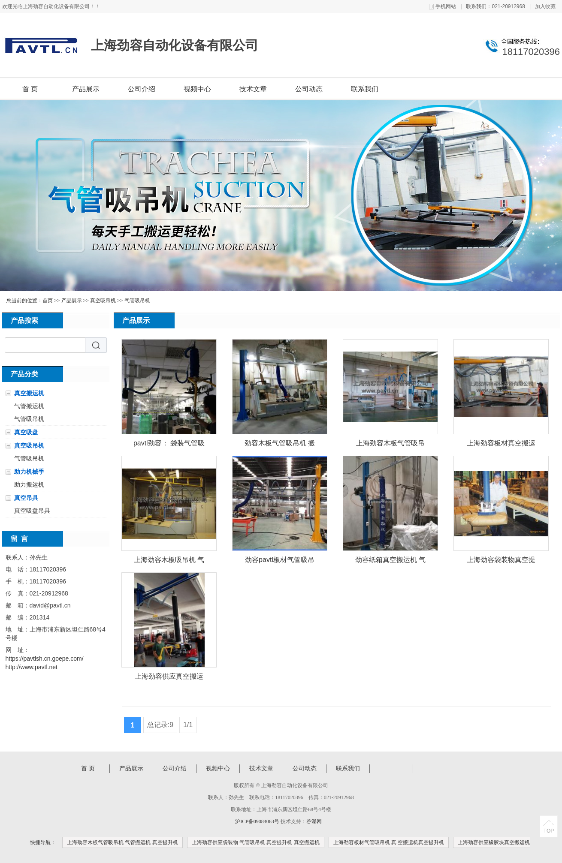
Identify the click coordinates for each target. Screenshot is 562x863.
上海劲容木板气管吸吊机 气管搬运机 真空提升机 (122, 842)
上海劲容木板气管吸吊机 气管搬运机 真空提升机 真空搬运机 (390, 444)
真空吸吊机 (103, 301)
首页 (47, 301)
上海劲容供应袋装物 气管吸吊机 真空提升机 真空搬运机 (256, 842)
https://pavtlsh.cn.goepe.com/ (45, 658)
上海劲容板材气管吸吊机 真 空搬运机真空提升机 (388, 842)
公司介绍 (141, 89)
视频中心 (197, 89)
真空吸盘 (26, 432)
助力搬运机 (29, 484)
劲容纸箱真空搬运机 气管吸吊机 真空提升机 (390, 561)
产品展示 (86, 89)
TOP (549, 831)
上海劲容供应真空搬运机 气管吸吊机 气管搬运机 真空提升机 (169, 678)
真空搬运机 (29, 393)
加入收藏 (545, 6)
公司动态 (309, 89)
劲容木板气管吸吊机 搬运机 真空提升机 (280, 444)
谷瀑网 (314, 821)
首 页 (30, 89)
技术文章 (253, 89)
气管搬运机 (29, 406)
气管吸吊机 (137, 301)
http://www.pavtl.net (31, 667)
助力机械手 (29, 471)
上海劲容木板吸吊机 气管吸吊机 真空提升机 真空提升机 (169, 561)
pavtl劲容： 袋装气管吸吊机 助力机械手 (169, 444)
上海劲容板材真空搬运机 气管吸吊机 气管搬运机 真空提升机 (501, 444)
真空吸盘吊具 (32, 510)
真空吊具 (26, 497)
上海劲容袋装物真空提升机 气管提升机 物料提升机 (501, 561)
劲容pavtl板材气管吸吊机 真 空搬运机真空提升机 (280, 561)
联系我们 (364, 89)
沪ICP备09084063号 (257, 821)
